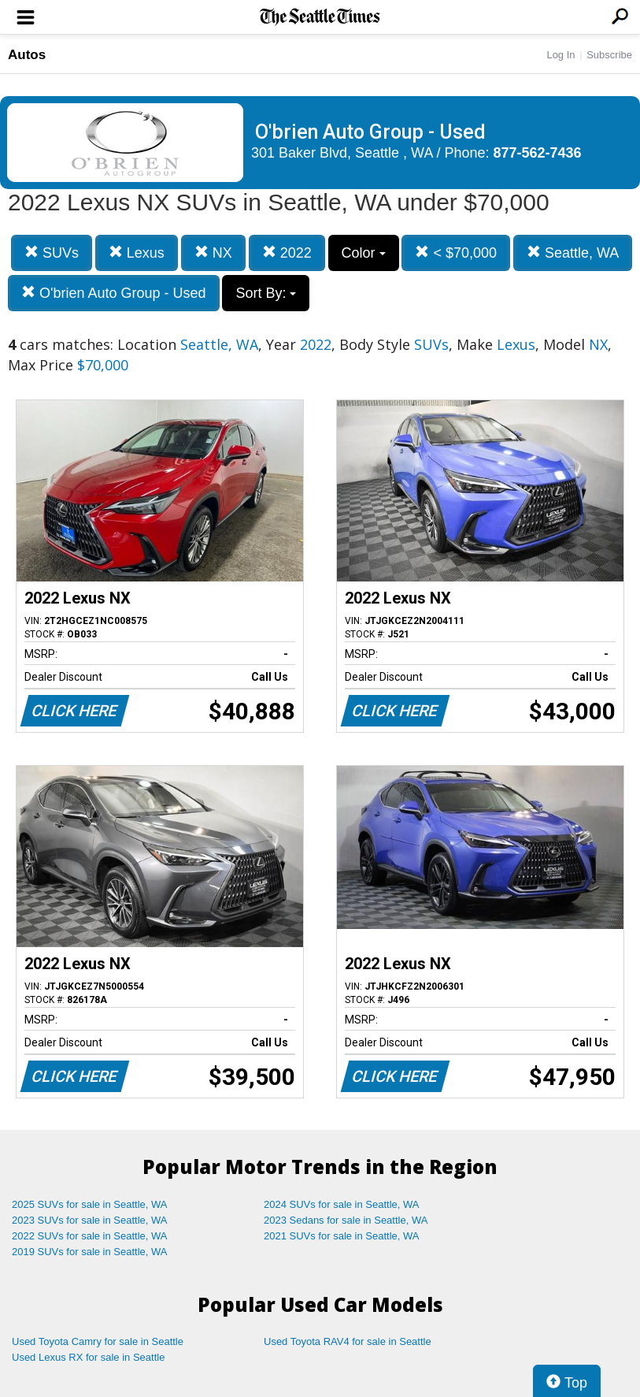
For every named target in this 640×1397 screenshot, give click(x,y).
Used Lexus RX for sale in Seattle (88, 1357)
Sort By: (265, 293)
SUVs (51, 252)
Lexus (137, 252)
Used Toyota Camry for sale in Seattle (97, 1341)
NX (213, 252)
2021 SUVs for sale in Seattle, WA (342, 1236)
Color (364, 253)
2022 (287, 252)
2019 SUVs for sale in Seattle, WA (90, 1252)
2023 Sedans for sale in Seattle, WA (345, 1220)
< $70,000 (456, 252)
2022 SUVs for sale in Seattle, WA (90, 1236)
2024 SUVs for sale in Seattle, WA (342, 1204)
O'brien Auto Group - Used (113, 292)
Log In (560, 55)
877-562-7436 (538, 153)
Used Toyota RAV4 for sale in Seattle (347, 1341)
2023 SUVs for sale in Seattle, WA (90, 1220)
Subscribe (609, 55)
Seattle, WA (573, 252)
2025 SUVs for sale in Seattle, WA (90, 1204)
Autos (27, 54)
